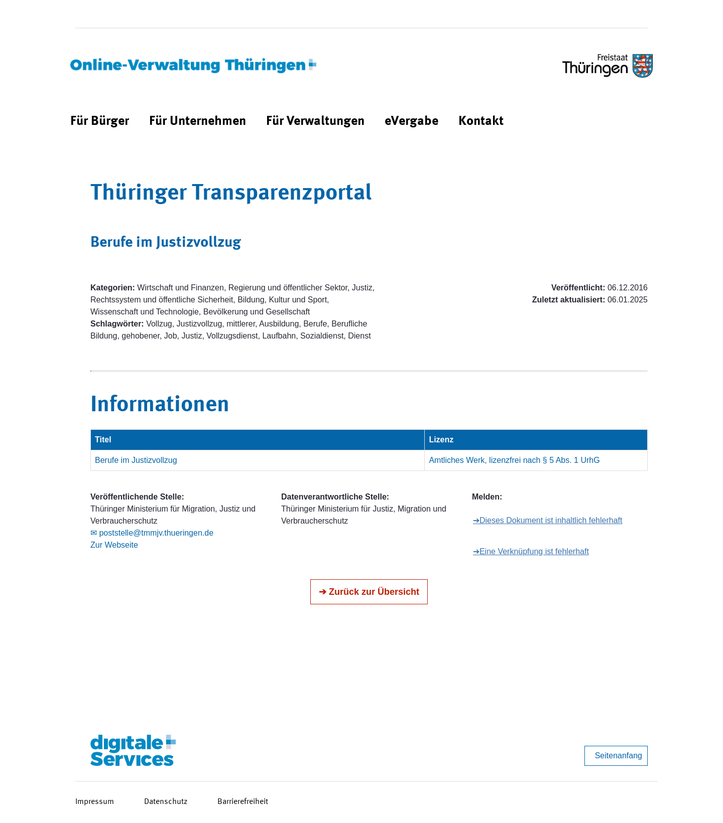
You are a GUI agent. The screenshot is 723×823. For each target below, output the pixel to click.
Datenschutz (165, 802)
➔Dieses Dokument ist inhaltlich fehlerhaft (548, 520)
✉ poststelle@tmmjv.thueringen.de (151, 533)
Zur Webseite (114, 545)
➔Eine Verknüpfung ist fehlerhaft (531, 551)
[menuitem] (99, 121)
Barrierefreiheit (242, 802)
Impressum (94, 802)
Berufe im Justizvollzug (136, 460)
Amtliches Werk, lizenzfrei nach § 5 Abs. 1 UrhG (514, 460)
